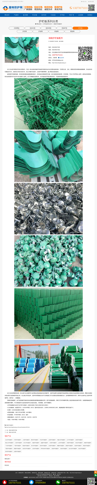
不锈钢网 (44, 477)
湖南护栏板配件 (9, 425)
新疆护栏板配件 (17, 448)
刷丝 (34, 477)
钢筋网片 (65, 477)
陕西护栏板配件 (69, 445)
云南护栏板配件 (52, 445)
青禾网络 (56, 475)
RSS (59, 474)
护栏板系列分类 (47, 24)
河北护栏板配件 (43, 439)
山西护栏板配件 (52, 439)
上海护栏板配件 (26, 439)
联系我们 (90, 15)
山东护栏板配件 (61, 442)
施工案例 (25, 15)
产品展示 (16, 15)
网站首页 (7, 15)
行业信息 (53, 15)
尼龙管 (37, 477)
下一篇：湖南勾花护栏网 (10, 432)
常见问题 (34, 15)
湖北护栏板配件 (79, 442)
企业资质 (80, 15)
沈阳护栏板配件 (55, 448)
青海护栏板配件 (86, 445)
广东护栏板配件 (8, 445)
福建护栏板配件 (44, 442)
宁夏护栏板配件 (8, 448)
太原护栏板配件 (35, 448)
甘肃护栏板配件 (78, 445)
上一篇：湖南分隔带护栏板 (11, 430)
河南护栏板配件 (70, 442)
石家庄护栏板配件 (26, 448)
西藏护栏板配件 (60, 445)
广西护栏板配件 (17, 445)
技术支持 (43, 15)
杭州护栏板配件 (8, 451)
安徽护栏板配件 (35, 442)
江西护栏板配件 (53, 442)
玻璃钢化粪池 (70, 477)
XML (54, 474)
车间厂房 (71, 15)
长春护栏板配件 (63, 448)
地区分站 (83, 1)
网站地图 (91, 1)
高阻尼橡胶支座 (54, 477)
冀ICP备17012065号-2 (43, 475)
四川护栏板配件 (34, 445)
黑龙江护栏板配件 (9, 442)
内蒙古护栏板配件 (61, 439)
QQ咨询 (61, 57)
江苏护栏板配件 (18, 442)
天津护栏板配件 (17, 439)
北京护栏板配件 (8, 439)
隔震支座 (49, 477)
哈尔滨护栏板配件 (73, 448)
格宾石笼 (31, 477)
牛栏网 (40, 477)
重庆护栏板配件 (34, 439)
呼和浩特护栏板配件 (45, 448)
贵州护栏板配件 (43, 445)
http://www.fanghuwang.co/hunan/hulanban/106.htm (18, 427)
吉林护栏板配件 (79, 439)
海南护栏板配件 (26, 445)
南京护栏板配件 (82, 448)
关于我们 (62, 15)
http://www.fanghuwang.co (59, 62)
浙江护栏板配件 (27, 442)
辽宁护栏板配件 (70, 439)
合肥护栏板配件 (17, 451)
